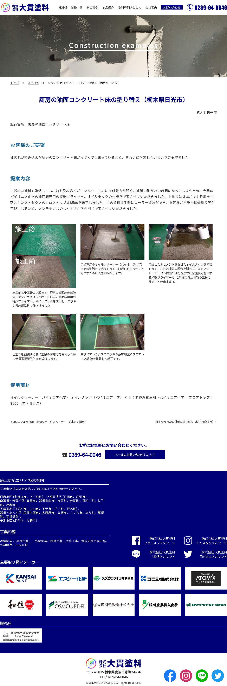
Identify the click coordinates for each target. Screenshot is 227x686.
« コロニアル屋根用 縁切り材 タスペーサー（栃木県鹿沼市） (48, 422)
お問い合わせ (172, 7)
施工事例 (92, 7)
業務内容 (77, 7)
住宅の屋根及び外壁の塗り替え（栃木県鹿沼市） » (186, 422)
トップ (14, 83)
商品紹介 (108, 7)
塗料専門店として (129, 7)
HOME (63, 7)
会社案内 (151, 7)
